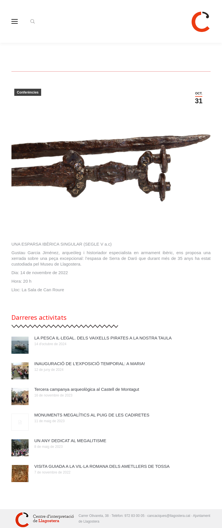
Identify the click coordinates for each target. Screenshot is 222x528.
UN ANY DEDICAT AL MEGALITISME (70, 440)
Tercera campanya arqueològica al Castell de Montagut (86, 389)
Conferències (28, 92)
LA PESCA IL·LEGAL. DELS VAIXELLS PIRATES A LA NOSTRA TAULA (103, 337)
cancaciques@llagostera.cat (169, 516)
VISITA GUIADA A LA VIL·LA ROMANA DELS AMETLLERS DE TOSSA (102, 466)
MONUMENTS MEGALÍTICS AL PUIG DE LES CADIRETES (91, 414)
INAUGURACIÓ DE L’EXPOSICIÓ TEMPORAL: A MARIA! (89, 363)
